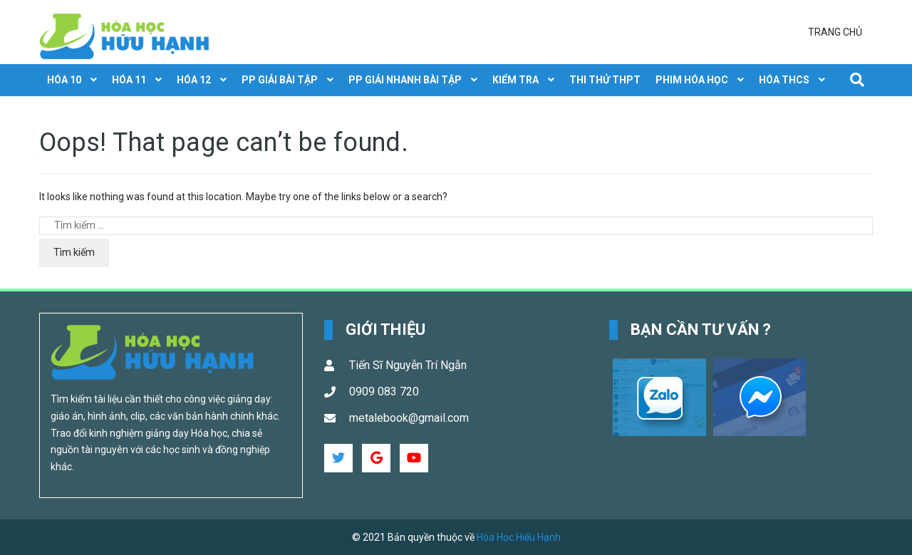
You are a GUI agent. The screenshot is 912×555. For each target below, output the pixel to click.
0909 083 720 (384, 391)
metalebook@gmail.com (409, 418)
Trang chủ (835, 32)
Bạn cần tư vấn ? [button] (701, 329)
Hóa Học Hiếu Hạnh (519, 537)
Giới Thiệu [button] (385, 329)
